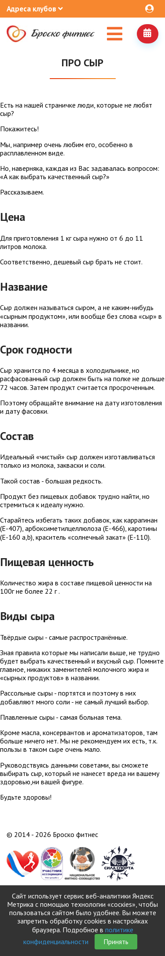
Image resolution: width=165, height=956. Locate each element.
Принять (115, 941)
